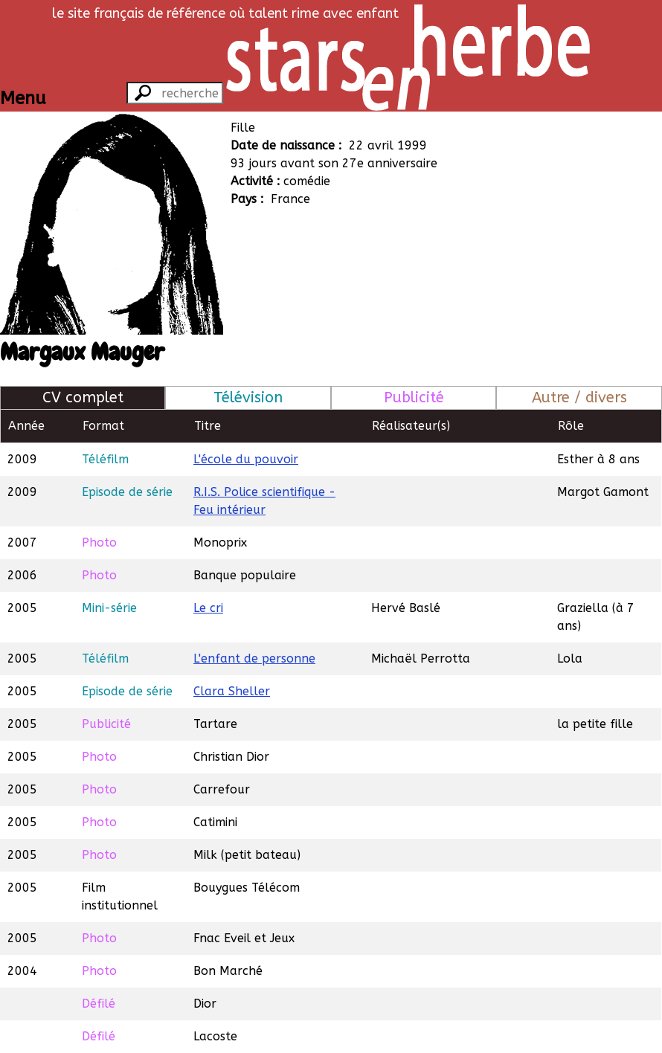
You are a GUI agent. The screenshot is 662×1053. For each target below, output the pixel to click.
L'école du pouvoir (245, 459)
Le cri (208, 608)
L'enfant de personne (254, 658)
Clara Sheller (231, 691)
